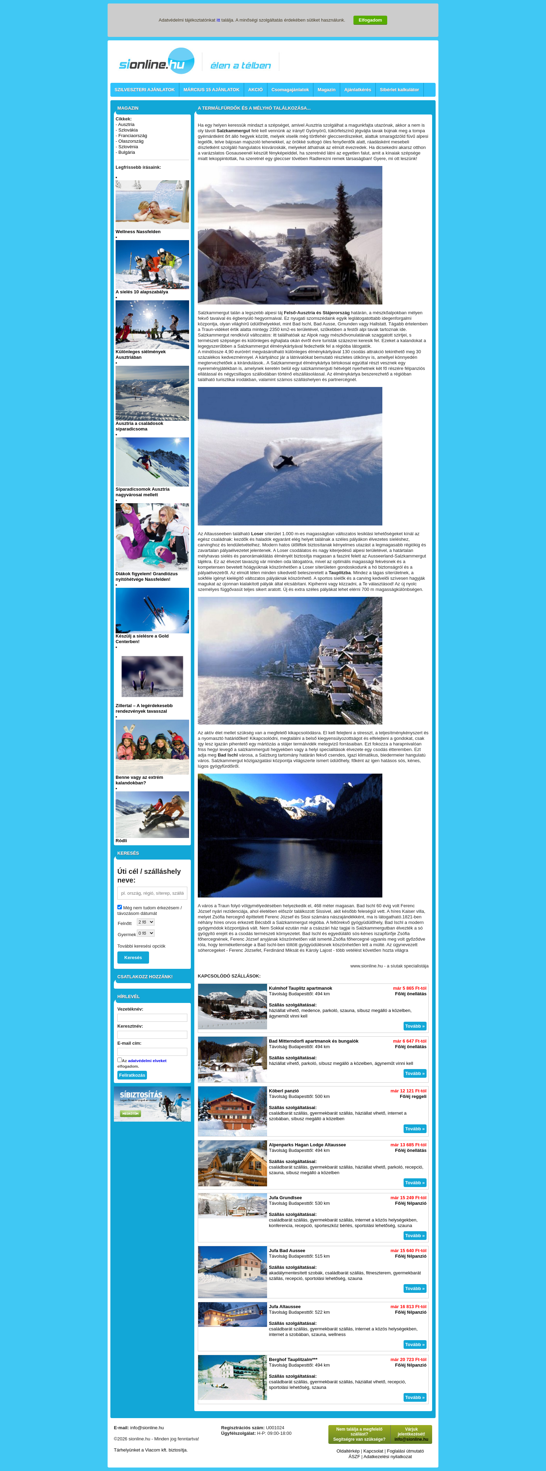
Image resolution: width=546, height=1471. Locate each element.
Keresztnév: (130, 1026)
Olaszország (130, 141)
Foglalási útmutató (405, 1451)
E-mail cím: (129, 1043)
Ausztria (126, 124)
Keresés (133, 957)
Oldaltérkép (347, 1451)
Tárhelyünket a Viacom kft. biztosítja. (151, 1450)
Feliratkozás (132, 1075)
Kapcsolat (373, 1451)
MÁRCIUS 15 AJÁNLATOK (212, 89)
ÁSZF (354, 1456)
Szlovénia (128, 146)
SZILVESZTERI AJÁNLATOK (145, 89)
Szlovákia (128, 130)
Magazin (326, 89)
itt (218, 20)
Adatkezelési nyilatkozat (388, 1456)
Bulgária (126, 152)
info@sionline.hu (147, 1427)
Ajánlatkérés (357, 89)
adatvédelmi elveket (147, 1060)
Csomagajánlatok (290, 89)
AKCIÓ (255, 89)
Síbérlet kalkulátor (399, 89)
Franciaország (132, 135)
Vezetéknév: (130, 1009)
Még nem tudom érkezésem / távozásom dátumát (149, 910)
